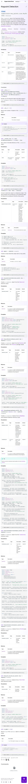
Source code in (13, 83)
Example (5, 123)
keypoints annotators (6, 26)
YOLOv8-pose (8, 33)
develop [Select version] (17, 1)
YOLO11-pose (15, 33)
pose (19, 33)
